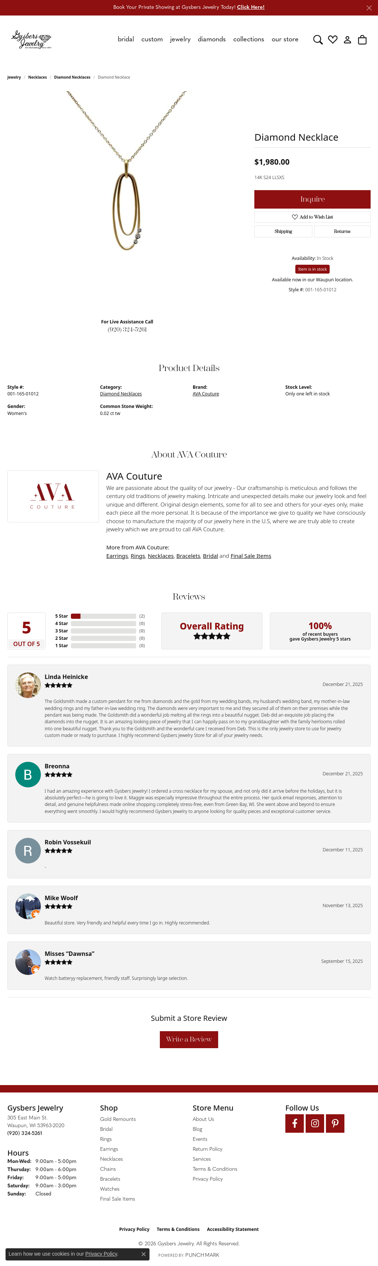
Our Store (285, 39)
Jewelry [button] (180, 39)
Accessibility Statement (233, 1229)
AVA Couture (206, 394)
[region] (127, 202)
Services (202, 1159)
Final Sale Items (251, 555)
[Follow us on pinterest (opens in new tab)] (335, 1123)
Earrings (117, 555)
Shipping (283, 231)
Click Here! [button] (251, 7)
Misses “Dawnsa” (69, 954)
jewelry (14, 77)
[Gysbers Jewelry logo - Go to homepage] (31, 40)
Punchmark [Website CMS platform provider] (202, 1255)
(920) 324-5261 (127, 329)
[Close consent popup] (143, 1254)
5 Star (61, 616)
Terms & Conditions (215, 1169)
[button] (318, 39)
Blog (197, 1129)
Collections (248, 39)
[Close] (369, 8)
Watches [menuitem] (110, 1189)
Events (200, 1139)
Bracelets (188, 555)
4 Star (61, 623)
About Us (203, 1119)
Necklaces (37, 77)
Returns (342, 231)
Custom (152, 39)
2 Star (61, 638)
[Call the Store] (24, 1133)
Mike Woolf (61, 898)
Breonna (57, 766)
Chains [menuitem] (108, 1169)
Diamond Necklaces (72, 77)
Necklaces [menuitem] (111, 1159)
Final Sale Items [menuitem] (117, 1199)
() (142, 616)
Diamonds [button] (212, 39)
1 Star (61, 645)
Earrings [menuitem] (109, 1149)
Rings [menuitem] (106, 1139)
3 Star (61, 631)
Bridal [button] (126, 39)
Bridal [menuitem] (106, 1129)
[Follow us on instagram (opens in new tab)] (315, 1123)
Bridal (210, 555)
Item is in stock (312, 269)
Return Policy (207, 1149)
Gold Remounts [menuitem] (118, 1119)
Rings (138, 555)
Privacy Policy (208, 1179)
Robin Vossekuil (68, 842)
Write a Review (189, 1039)
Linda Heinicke (66, 677)
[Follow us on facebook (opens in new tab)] (294, 1123)
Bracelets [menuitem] (110, 1179)
